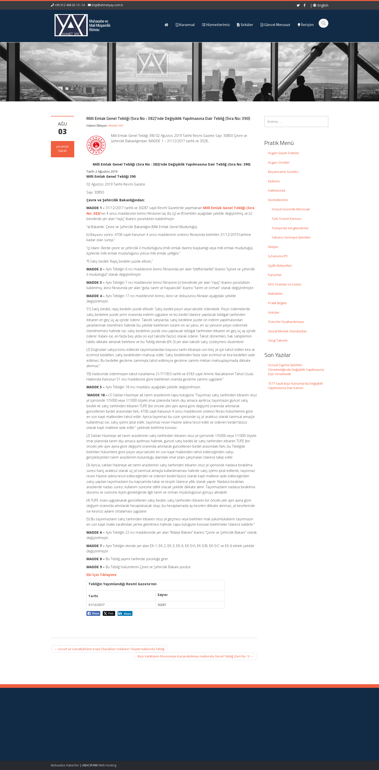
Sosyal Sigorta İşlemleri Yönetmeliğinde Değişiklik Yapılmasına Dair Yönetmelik (296, 369)
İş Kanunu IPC (278, 256)
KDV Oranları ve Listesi (284, 284)
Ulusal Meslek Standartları (287, 331)
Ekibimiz (274, 181)
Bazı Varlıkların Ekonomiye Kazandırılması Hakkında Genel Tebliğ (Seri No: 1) (195, 656)
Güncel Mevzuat (211, 728)
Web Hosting (107, 765)
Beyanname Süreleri (283, 171)
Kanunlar (275, 275)
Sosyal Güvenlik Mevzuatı (291, 209)
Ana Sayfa (207, 715)
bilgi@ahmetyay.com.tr (107, 5)
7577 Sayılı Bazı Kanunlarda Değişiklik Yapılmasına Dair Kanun (295, 385)
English (320, 5)
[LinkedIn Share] (125, 613)
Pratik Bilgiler (277, 303)
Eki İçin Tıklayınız (101, 574)
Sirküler (273, 312)
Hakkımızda (276, 190)
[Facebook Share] (93, 613)
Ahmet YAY (115, 126)
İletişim (273, 247)
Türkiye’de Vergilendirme (290, 228)
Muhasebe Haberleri (65, 765)
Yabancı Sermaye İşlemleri (291, 237)
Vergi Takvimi (277, 340)
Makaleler (275, 293)
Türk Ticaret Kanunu (286, 218)
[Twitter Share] (109, 613)
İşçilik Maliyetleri (280, 265)
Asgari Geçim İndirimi (283, 153)
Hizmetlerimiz (278, 200)
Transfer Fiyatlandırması (286, 321)
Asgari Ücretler (279, 162)
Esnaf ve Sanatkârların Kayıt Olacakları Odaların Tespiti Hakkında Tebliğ (109, 649)
